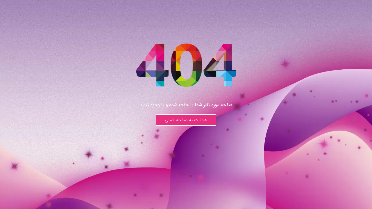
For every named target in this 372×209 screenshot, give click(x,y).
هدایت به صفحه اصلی (186, 120)
